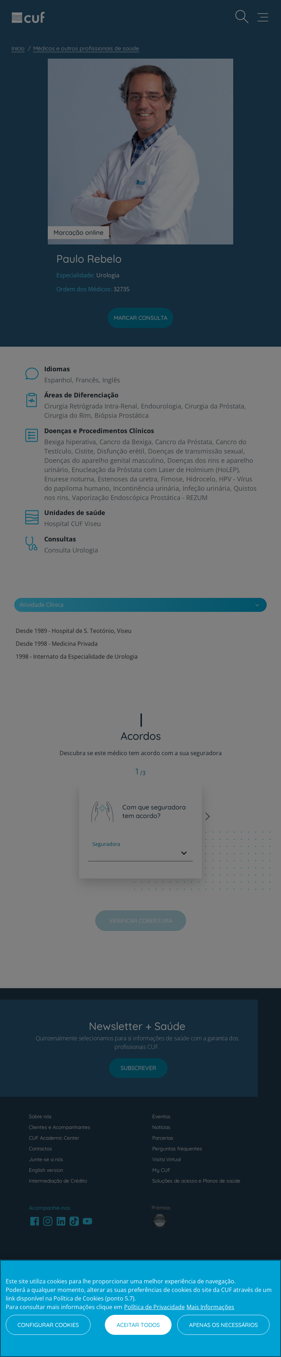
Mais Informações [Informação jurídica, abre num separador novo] (210, 1307)
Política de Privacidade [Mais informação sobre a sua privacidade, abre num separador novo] (154, 1307)
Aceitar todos (138, 1324)
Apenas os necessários (223, 1324)
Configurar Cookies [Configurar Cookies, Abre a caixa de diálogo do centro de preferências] (48, 1324)
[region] (140, 1308)
